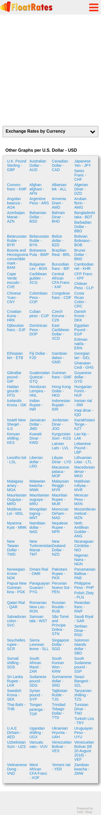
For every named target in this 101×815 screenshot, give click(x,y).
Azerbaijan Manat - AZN (16, 217)
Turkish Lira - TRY (84, 720)
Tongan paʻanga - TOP (37, 709)
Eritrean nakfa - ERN (81, 343)
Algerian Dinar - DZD (81, 189)
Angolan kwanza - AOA (14, 203)
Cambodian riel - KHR (84, 266)
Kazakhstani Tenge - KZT (84, 424)
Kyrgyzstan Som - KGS (61, 436)
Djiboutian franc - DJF (16, 327)
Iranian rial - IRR (83, 403)
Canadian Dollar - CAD (60, 165)
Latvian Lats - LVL (60, 445)
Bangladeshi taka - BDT (84, 215)
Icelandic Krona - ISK (16, 403)
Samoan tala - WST (38, 618)
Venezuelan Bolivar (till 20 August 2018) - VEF (84, 751)
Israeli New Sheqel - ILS (16, 424)
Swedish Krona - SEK (14, 695)
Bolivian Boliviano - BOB (83, 240)
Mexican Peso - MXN (81, 499)
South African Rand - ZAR (35, 664)
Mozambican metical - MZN (84, 513)
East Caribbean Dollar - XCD (60, 332)
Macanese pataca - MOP (60, 471)
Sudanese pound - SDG (37, 681)
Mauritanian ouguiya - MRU (39, 499)
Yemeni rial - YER (61, 767)
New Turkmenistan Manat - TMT (39, 547)
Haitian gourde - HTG (14, 391)
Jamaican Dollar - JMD (37, 424)
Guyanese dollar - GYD (83, 377)
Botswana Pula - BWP (39, 252)
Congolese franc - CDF (61, 295)
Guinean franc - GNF (62, 375)
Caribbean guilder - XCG (38, 278)
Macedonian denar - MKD (84, 471)
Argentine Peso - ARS (39, 201)
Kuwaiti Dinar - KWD (35, 438)
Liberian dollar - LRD (36, 461)
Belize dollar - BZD (58, 240)
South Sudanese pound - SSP (82, 664)
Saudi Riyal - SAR (83, 618)
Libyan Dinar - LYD (61, 459)
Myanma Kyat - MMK (17, 525)
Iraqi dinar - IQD (83, 412)
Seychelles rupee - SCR (16, 644)
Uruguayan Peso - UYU (83, 732)
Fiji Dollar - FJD (38, 355)
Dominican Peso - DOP (38, 329)
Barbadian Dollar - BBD (83, 226)
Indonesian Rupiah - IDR (61, 405)
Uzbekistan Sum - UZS (16, 744)
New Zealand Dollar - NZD (59, 547)
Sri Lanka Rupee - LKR (15, 681)
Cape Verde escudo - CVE (14, 280)
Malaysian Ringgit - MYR (60, 485)
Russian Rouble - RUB (59, 606)
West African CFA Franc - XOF (38, 771)
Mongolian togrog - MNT (38, 513)
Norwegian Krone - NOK (16, 573)
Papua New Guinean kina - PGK (16, 587)
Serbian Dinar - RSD (80, 630)
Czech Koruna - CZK (59, 315)
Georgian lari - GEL (82, 355)
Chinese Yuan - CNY (14, 297)
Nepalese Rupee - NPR (60, 527)
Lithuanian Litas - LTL (83, 459)
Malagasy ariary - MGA (15, 485)
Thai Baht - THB (16, 706)
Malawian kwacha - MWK (37, 485)
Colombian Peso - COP (38, 297)
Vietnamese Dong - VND (17, 769)
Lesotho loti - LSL (16, 459)
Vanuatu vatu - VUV (38, 744)
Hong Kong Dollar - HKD (61, 391)
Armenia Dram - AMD (59, 203)
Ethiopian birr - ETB (15, 355)
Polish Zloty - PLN (84, 595)
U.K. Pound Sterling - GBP (16, 165)
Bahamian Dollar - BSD (37, 217)
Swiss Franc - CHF (80, 175)
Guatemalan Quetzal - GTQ (39, 377)
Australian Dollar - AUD (37, 165)
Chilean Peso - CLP (84, 285)
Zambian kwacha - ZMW (81, 769)
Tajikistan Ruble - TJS (60, 695)
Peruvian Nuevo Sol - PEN (62, 587)
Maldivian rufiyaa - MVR (82, 485)
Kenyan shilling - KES (14, 438)
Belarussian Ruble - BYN (39, 240)
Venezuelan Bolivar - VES (62, 746)
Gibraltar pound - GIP (14, 377)
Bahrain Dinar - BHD (58, 217)
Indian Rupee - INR (36, 405)
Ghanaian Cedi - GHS (84, 365)
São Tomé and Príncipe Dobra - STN (60, 625)
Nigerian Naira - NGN (81, 559)
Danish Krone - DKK (80, 315)
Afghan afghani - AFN (36, 189)
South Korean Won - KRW (58, 664)
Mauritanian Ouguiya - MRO (17, 499)
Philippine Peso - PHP (84, 585)
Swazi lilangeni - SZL (82, 681)
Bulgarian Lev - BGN (38, 266)
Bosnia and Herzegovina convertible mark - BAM (17, 259)
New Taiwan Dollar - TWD (13, 547)
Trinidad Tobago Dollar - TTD (58, 711)
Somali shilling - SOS (14, 662)
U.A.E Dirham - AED (14, 732)
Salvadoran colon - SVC (16, 620)
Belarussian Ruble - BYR (17, 240)
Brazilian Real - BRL (61, 252)
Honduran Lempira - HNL (37, 391)
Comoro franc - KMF (17, 187)
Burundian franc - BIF (60, 266)
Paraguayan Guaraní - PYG (39, 587)
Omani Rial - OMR (38, 571)
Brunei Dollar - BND (80, 254)
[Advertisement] (50, 70)
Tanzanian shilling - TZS (83, 695)
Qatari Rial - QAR (16, 604)
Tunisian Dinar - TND (81, 708)
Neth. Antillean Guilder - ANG (81, 529)
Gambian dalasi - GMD (59, 357)
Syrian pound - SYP (35, 695)
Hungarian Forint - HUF (83, 391)
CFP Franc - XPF (83, 276)
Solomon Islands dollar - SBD (81, 646)
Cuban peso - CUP (39, 313)
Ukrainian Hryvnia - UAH (60, 732)
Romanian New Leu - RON (38, 606)
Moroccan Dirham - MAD (60, 513)
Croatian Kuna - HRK (14, 315)
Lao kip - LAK (81, 436)
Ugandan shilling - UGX (37, 732)
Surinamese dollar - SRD (62, 681)
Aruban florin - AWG (80, 203)
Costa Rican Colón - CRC (80, 299)
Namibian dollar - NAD (37, 527)
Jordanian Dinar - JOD (60, 424)
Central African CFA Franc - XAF (61, 280)
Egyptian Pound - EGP (81, 329)
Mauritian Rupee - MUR (60, 499)
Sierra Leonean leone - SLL (39, 644)
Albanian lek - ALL (59, 187)
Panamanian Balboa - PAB (84, 573)
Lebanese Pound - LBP (82, 447)
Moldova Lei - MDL (15, 511)
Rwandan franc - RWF (82, 606)
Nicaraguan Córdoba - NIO (84, 545)
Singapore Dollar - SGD (60, 644)
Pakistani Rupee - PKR (59, 573)
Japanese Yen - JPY (82, 163)
